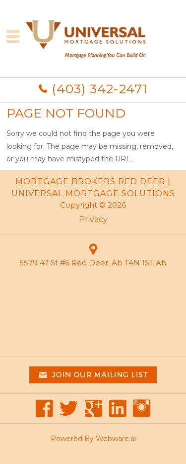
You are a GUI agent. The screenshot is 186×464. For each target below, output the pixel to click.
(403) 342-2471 (100, 88)
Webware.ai (116, 438)
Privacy (93, 219)
